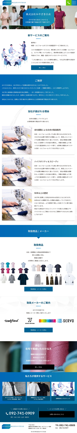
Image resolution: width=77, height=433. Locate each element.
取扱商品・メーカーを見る (38, 289)
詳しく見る (42, 68)
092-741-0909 (20, 413)
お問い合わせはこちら (57, 414)
